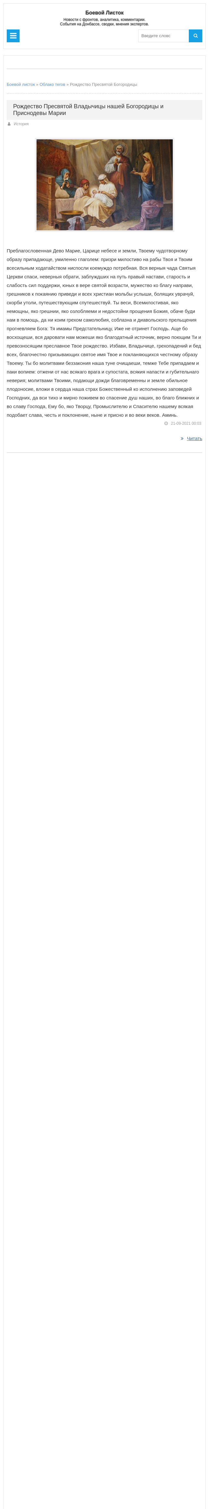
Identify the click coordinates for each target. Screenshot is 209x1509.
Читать (191, 438)
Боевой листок (21, 84)
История (21, 124)
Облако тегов (52, 84)
